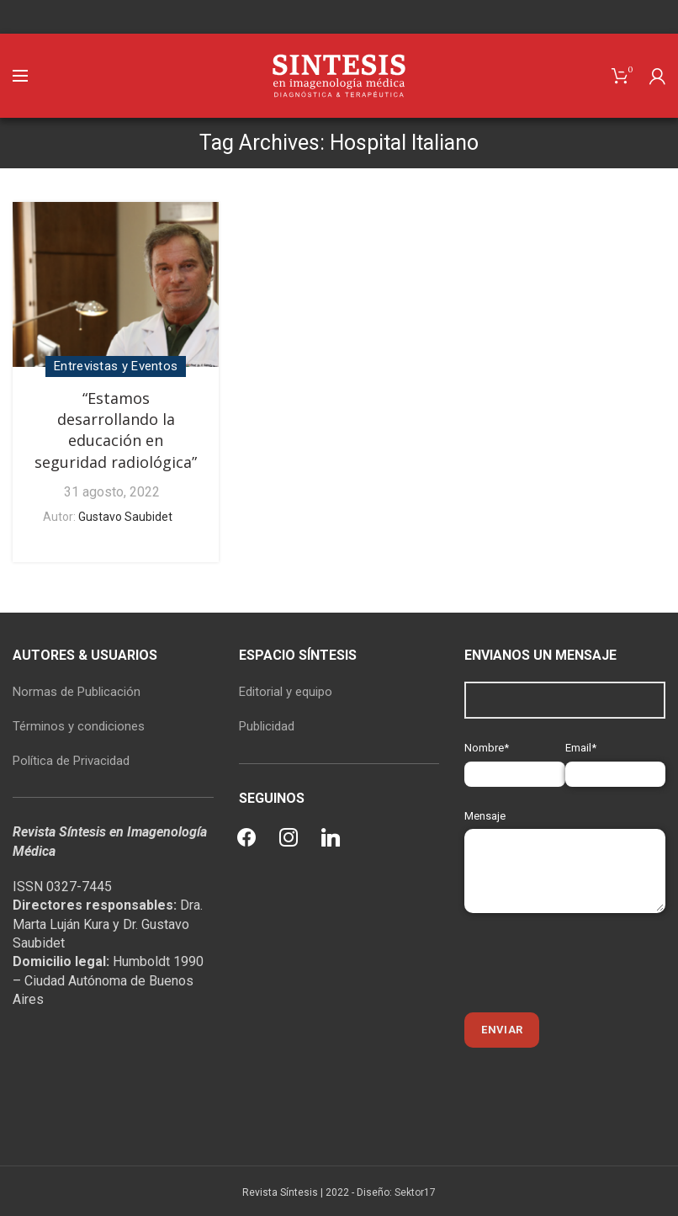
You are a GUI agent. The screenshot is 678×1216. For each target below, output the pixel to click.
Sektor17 (415, 1192)
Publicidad (266, 726)
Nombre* (514, 760)
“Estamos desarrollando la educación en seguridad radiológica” (115, 430)
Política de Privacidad (71, 760)
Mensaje (564, 843)
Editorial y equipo (285, 691)
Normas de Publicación (76, 691)
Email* (615, 760)
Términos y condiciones (79, 726)
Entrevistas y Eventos (115, 366)
